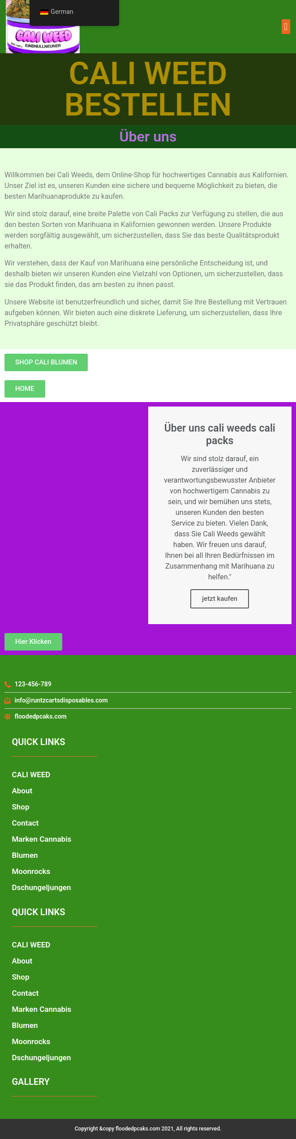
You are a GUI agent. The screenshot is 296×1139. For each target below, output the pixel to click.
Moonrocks (31, 871)
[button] (286, 26)
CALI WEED (31, 774)
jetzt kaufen (219, 599)
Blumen (25, 855)
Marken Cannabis (41, 839)
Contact (25, 822)
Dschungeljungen (41, 887)
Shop (20, 806)
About (22, 790)
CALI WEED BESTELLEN (148, 89)
